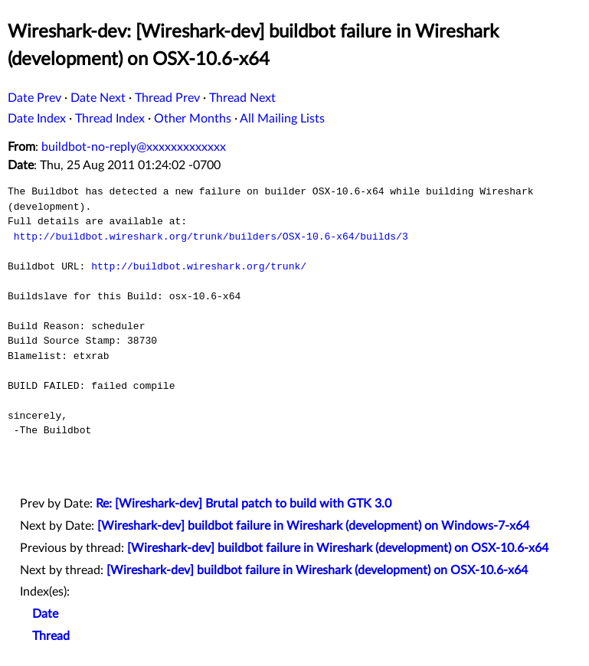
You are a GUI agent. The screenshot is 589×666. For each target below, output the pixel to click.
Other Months (192, 119)
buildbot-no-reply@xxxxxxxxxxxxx (133, 147)
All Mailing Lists (282, 119)
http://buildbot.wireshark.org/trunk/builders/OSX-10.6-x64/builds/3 (211, 236)
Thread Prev (167, 98)
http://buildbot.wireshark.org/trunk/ (198, 266)
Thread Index (110, 119)
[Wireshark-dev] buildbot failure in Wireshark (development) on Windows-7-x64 (313, 526)
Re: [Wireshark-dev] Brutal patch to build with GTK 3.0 (243, 504)
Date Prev (34, 98)
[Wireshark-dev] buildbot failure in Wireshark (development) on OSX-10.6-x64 (337, 548)
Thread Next (242, 98)
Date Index (37, 119)
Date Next (98, 98)
